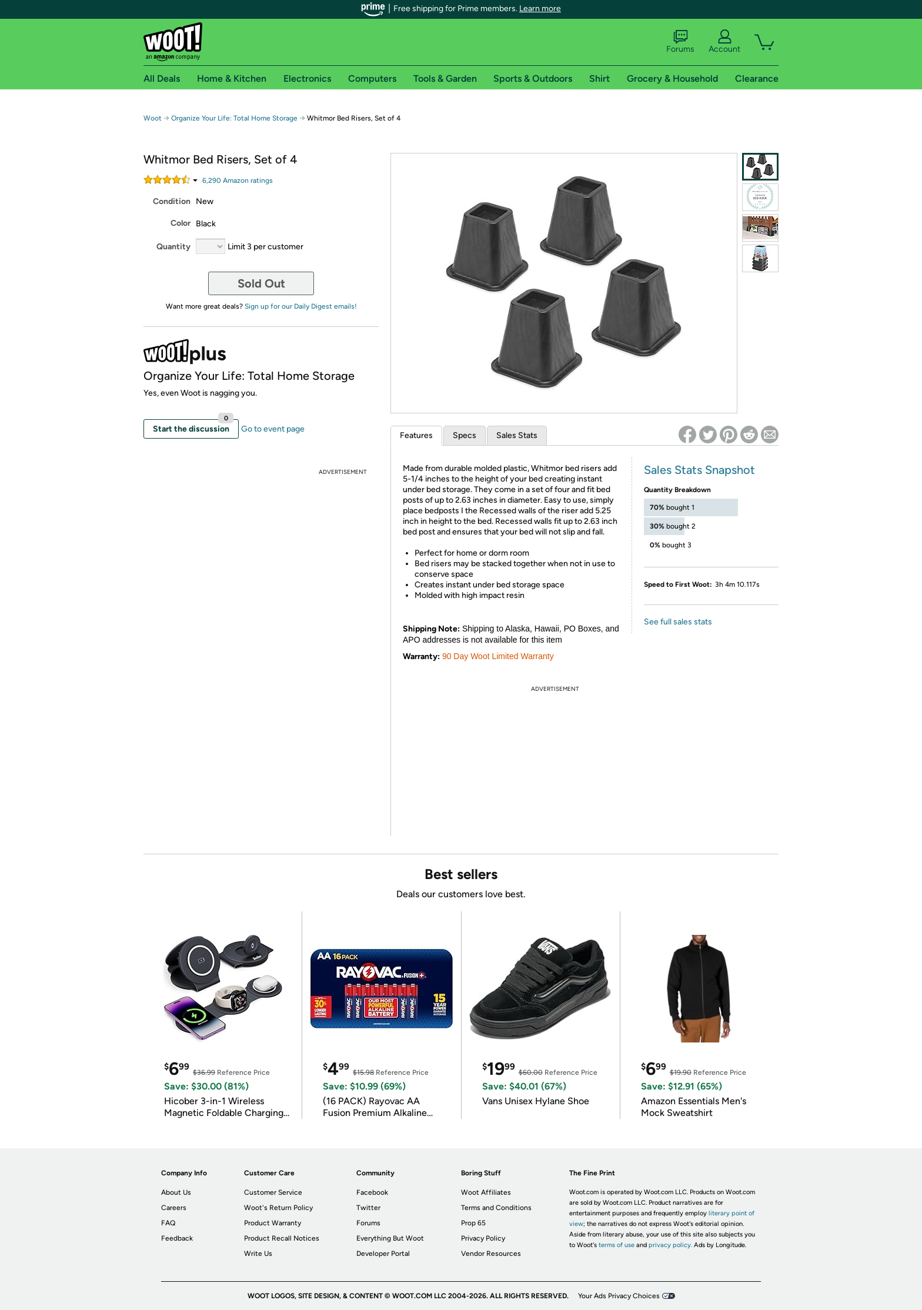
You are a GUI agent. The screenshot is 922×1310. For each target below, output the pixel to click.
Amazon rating (237, 180)
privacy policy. (670, 1245)
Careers (173, 1208)
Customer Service (273, 1192)
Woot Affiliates (486, 1192)
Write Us (258, 1253)
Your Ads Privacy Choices (619, 1296)
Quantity (173, 247)
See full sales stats (678, 622)
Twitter (368, 1208)
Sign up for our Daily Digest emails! (301, 306)
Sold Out (261, 283)
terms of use (616, 1245)
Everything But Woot (390, 1238)
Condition (172, 201)
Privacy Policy (483, 1238)
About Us (176, 1192)
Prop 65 (473, 1223)
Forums (680, 41)
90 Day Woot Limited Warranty (498, 656)
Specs (464, 435)
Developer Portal (383, 1253)
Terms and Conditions (496, 1208)
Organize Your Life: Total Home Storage (234, 118)
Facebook (372, 1192)
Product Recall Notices (281, 1238)
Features (416, 435)
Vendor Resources (491, 1253)
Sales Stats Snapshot (699, 470)
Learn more (540, 9)
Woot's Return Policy (278, 1208)
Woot (152, 118)
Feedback (177, 1238)
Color (181, 223)
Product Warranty (272, 1223)
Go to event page (273, 429)
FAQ (168, 1223)
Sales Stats (516, 435)
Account (724, 41)
